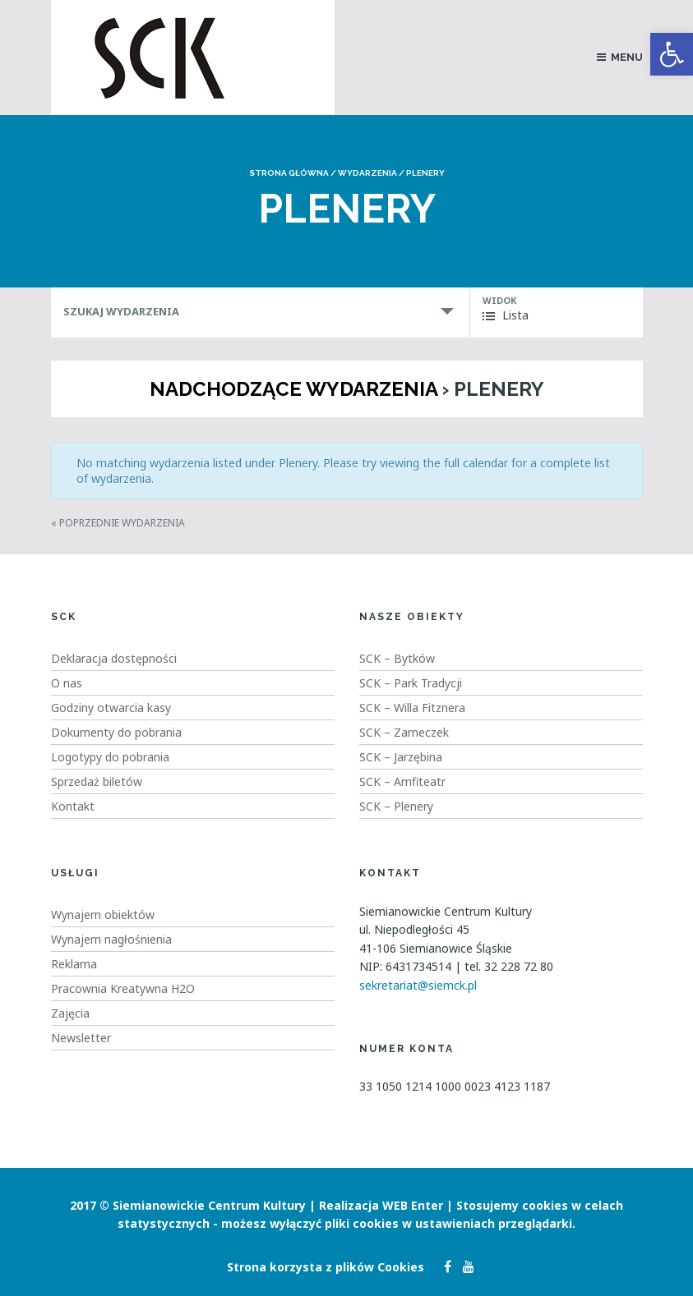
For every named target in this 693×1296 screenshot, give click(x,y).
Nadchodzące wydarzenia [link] (293, 389)
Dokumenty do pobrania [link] (116, 732)
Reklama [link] (74, 964)
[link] (671, 54)
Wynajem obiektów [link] (103, 914)
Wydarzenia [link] (367, 172)
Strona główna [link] (289, 172)
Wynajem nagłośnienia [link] (111, 939)
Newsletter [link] (81, 1038)
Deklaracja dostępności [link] (114, 658)
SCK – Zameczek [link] (404, 732)
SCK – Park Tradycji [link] (410, 683)
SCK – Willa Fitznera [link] (412, 707)
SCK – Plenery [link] (396, 806)
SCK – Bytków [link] (397, 658)
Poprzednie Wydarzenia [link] (118, 523)
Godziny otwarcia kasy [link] (111, 707)
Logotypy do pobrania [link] (110, 757)
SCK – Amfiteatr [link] (402, 781)
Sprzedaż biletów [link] (96, 781)
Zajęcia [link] (70, 1013)
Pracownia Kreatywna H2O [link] (123, 988)
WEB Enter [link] (412, 1205)
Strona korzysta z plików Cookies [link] (325, 1267)
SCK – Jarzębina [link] (400, 757)
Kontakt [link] (73, 806)
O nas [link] (66, 683)
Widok (499, 300)
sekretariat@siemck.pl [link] (418, 985)
